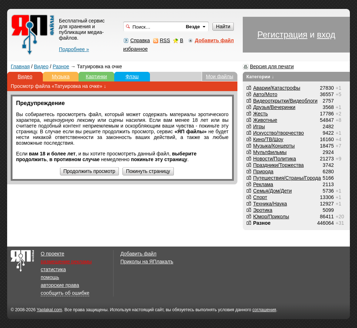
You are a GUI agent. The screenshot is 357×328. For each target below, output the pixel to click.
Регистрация (282, 34)
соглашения (264, 309)
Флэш (132, 76)
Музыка (61, 76)
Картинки (96, 76)
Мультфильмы (270, 152)
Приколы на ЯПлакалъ (146, 261)
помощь (50, 277)
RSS (165, 40)
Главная (20, 66)
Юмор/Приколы (271, 216)
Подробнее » (74, 49)
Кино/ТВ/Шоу (268, 139)
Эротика (262, 210)
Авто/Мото (265, 94)
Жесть (260, 113)
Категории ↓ (260, 76)
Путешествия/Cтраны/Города (287, 178)
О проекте (52, 254)
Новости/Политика (274, 158)
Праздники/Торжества (278, 165)
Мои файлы (219, 76)
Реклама (263, 184)
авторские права (60, 285)
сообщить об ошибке (65, 293)
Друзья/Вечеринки (274, 107)
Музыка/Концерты (274, 146)
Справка (140, 40)
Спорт (260, 197)
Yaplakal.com (49, 309)
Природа (263, 171)
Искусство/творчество (278, 133)
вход (326, 34)
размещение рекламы (66, 261)
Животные (265, 120)
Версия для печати (272, 66)
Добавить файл (138, 254)
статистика (53, 269)
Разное (61, 66)
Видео (41, 66)
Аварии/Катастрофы (276, 88)
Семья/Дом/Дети (272, 191)
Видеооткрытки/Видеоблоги (285, 101)
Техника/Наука (270, 204)
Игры (259, 126)
